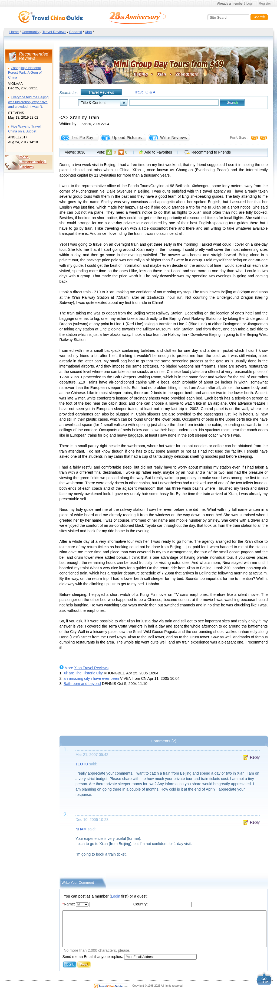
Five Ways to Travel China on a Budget (24, 129)
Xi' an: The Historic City (83, 673)
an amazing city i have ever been (91, 678)
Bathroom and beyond (82, 683)
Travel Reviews (54, 32)
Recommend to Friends (211, 152)
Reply (255, 757)
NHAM (81, 829)
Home (14, 32)
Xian (88, 32)
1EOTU (81, 764)
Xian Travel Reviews (91, 668)
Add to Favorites (158, 152)
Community (30, 32)
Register (265, 3)
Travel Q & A (145, 92)
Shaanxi (75, 32)
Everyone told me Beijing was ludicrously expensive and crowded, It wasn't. (28, 102)
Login (250, 3)
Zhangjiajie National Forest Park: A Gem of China (25, 72)
